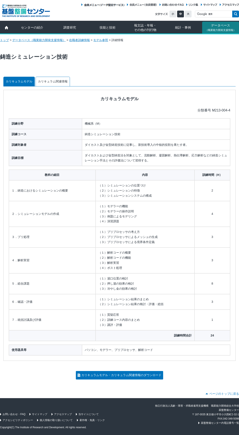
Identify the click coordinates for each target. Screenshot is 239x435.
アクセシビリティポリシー (18, 420)
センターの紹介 (32, 27)
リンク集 (193, 4)
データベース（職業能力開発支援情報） (39, 40)
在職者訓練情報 (79, 40)
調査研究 (69, 27)
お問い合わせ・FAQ (173, 4)
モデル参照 (100, 40)
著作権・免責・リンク (92, 420)
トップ (4, 40)
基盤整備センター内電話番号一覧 (220, 422)
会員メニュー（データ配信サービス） (104, 4)
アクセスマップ (230, 4)
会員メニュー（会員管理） (143, 4)
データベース (220, 28)
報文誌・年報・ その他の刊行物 (145, 28)
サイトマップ (210, 4)
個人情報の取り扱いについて (56, 420)
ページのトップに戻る (224, 393)
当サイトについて (88, 414)
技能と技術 (107, 27)
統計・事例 (183, 27)
